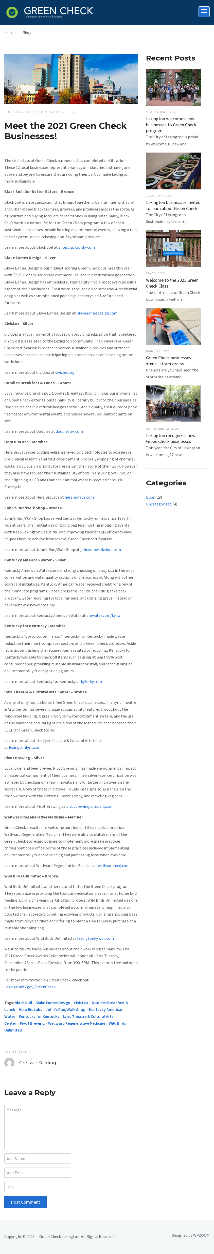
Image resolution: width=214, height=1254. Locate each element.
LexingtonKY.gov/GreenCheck (30, 986)
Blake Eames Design (52, 1002)
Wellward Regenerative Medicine (76, 1023)
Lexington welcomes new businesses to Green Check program (171, 124)
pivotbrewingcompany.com (90, 806)
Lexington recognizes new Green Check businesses (170, 438)
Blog (40, 112)
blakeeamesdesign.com (97, 313)
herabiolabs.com (79, 497)
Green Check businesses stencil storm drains (168, 360)
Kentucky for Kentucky (39, 1016)
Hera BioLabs (30, 1009)
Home (10, 33)
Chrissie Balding (37, 1063)
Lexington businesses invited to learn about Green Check (173, 205)
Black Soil (23, 1002)
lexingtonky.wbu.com (95, 938)
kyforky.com (91, 681)
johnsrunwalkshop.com (100, 549)
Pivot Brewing (32, 1023)
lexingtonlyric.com (25, 747)
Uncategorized (60, 112)
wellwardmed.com (114, 865)
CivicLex (81, 1002)
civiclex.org (65, 372)
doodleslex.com (69, 431)
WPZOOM (201, 1235)
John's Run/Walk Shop (65, 1009)
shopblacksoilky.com (77, 247)
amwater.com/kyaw (103, 615)
